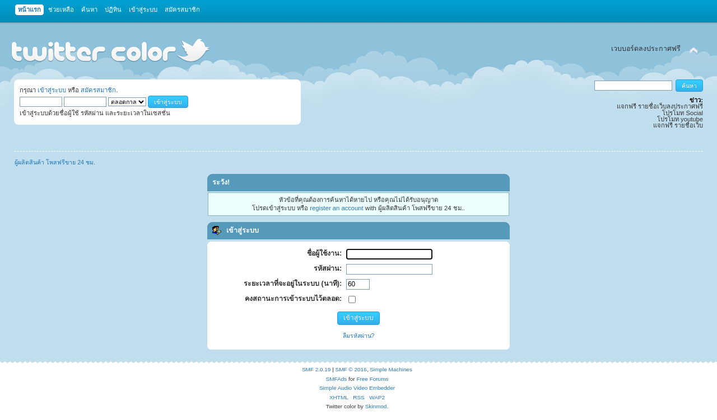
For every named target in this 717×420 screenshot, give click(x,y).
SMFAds (336, 379)
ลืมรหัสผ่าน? (359, 335)
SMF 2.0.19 (316, 369)
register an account (336, 208)
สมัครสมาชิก (98, 90)
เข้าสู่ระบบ (52, 90)
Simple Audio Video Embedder (357, 388)
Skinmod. (377, 406)
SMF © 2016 (351, 369)
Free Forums (372, 379)
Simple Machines (391, 369)
